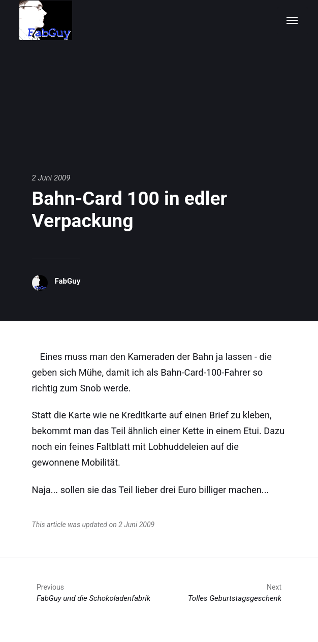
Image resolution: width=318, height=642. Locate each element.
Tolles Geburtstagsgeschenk (234, 592)
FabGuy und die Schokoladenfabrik (93, 592)
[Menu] (292, 20)
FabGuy (68, 281)
